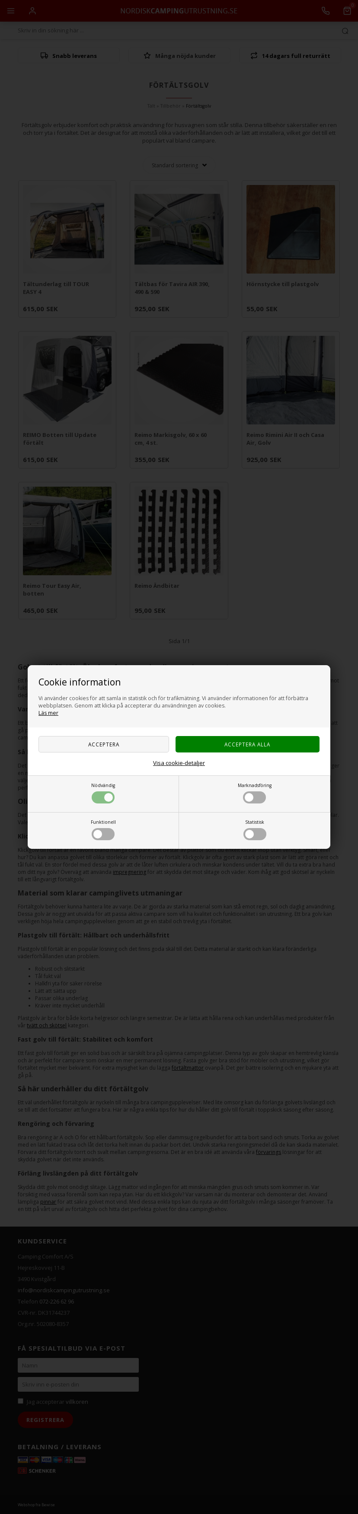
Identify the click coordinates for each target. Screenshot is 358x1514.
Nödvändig (103, 792)
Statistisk (254, 829)
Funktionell (103, 829)
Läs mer (48, 713)
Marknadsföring (255, 792)
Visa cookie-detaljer (179, 763)
